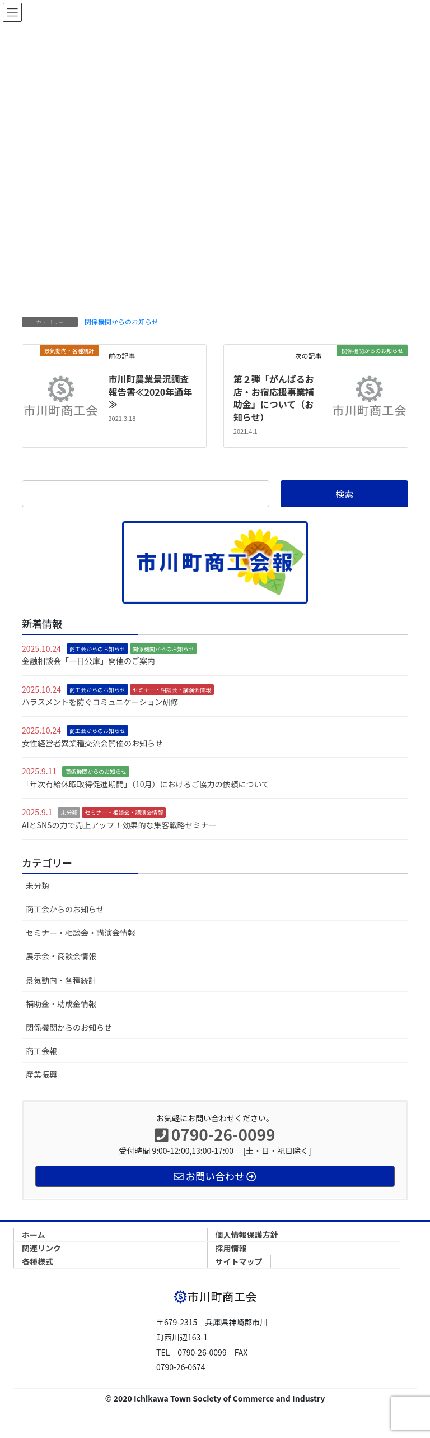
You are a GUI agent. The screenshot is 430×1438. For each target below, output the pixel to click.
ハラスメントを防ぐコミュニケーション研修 (100, 701)
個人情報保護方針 (247, 1234)
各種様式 (37, 1261)
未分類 (68, 812)
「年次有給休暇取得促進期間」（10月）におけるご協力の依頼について (145, 784)
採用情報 (231, 1248)
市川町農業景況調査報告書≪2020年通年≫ (150, 391)
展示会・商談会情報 (61, 956)
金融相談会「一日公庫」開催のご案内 (88, 660)
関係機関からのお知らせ (121, 321)
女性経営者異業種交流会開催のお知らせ (92, 743)
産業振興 (41, 1074)
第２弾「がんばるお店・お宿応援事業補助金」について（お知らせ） (273, 397)
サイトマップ (239, 1261)
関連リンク (41, 1248)
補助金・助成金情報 (61, 1003)
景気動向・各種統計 (61, 980)
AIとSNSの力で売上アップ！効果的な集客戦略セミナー (119, 825)
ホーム (33, 1234)
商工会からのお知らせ (97, 648)
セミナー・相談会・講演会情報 (172, 689)
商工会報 (41, 1050)
